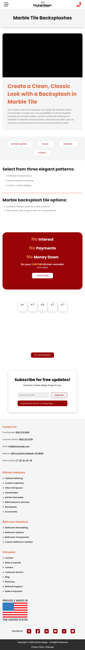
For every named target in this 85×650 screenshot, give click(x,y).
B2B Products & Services (17, 502)
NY (27, 461)
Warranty (10, 581)
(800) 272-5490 (22, 433)
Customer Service (14, 572)
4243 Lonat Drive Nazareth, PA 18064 (27, 454)
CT (17, 461)
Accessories (11, 511)
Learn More (42, 275)
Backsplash (11, 506)
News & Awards (13, 562)
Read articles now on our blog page (38, 403)
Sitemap (50, 647)
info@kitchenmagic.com (18, 447)
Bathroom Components (17, 537)
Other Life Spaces (14, 487)
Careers (9, 567)
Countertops (11, 492)
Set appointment (42, 355)
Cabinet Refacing (14, 478)
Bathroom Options (14, 532)
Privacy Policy (37, 647)
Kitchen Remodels (14, 497)
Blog (7, 577)
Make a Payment (13, 591)
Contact (9, 557)
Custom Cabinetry (14, 483)
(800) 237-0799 (26, 440)
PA (31, 461)
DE (20, 461)
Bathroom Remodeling (16, 527)
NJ (24, 461)
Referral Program (13, 586)
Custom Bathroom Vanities (19, 542)
